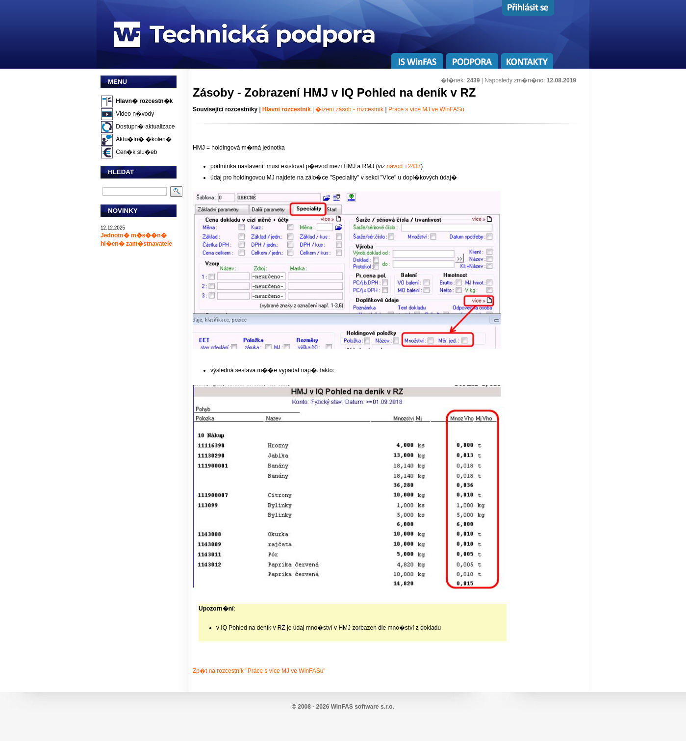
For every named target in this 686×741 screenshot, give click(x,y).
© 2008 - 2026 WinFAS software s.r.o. (343, 706)
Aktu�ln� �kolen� (143, 139)
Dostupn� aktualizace (145, 126)
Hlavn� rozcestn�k (144, 101)
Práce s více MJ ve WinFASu (426, 109)
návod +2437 (403, 166)
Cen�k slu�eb (136, 152)
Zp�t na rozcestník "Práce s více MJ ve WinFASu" (259, 670)
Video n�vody (135, 113)
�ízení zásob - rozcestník (350, 109)
